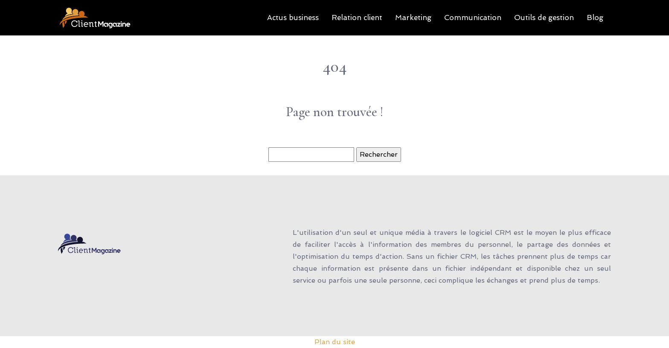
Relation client (357, 17)
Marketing (413, 17)
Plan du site (334, 342)
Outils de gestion (544, 17)
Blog (595, 17)
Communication (472, 17)
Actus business (293, 17)
